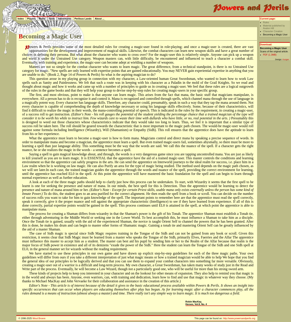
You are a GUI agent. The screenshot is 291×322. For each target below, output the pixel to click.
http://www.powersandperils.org (239, 318)
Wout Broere (39, 318)
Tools (52, 18)
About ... (99, 18)
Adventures (64, 18)
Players (31, 18)
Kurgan (286, 59)
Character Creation (273, 31)
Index (21, 18)
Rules (266, 22)
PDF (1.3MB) (269, 54)
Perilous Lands (83, 18)
